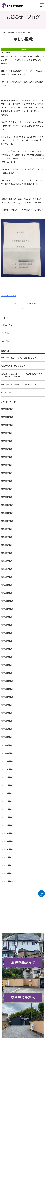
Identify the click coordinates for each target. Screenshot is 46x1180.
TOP (3, 32)
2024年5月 (5, 561)
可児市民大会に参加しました (13, 365)
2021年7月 (5, 793)
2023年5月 (5, 649)
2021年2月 (5, 825)
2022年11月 (6, 689)
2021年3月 (5, 817)
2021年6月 (5, 801)
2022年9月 (5, 705)
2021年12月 (6, 753)
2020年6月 (5, 881)
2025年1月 (5, 496)
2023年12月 (6, 601)
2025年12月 (6, 408)
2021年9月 (5, 777)
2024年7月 (5, 545)
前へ (14, 303)
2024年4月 (5, 569)
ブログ (4, 341)
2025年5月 (5, 464)
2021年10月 (6, 769)
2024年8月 (5, 537)
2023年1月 (5, 673)
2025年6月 (5, 456)
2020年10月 (6, 849)
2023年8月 (5, 625)
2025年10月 (6, 424)
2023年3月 (5, 657)
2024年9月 (5, 528)
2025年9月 (5, 432)
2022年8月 (5, 713)
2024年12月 (6, 504)
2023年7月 (5, 633)
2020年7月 (5, 873)
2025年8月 (5, 440)
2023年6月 (5, 641)
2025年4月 (5, 472)
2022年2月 (5, 737)
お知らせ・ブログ (14, 32)
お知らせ (5, 325)
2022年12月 (6, 681)
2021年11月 (6, 761)
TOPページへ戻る (8, 295)
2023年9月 (5, 617)
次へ (23, 308)
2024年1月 (5, 593)
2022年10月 (6, 697)
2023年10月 (6, 609)
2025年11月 (6, 416)
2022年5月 (5, 721)
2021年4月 (5, 809)
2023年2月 (5, 665)
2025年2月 (5, 488)
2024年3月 (5, 577)
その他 (4, 333)
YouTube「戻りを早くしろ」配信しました (18, 384)
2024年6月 (5, 553)
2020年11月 (6, 841)
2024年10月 (6, 520)
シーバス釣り (6, 392)
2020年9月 (5, 857)
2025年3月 (5, 480)
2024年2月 (5, 585)
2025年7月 (5, 448)
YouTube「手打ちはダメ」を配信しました (18, 357)
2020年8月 (5, 865)
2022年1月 (5, 745)
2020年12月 (6, 833)
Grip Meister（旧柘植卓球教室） (20, 5)
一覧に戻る (31, 303)
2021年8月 (5, 785)
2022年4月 (5, 729)
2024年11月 (6, 512)
